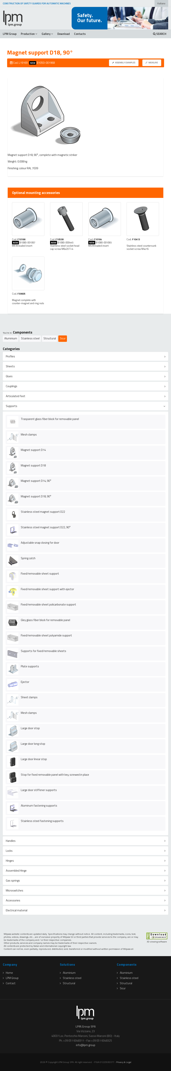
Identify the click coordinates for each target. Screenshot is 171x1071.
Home (8, 973)
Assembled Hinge (16, 870)
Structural (50, 338)
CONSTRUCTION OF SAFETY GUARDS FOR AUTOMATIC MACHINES (37, 3)
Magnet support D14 (33, 450)
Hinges (10, 860)
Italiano (161, 3)
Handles (11, 841)
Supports (11, 406)
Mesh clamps (29, 434)
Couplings (11, 386)
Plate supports (30, 666)
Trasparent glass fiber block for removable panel (50, 419)
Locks (9, 851)
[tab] (85, 356)
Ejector (25, 682)
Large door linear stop (34, 759)
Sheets (10, 366)
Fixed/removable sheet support (40, 573)
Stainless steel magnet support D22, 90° (46, 527)
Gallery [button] (47, 34)
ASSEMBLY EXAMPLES (123, 62)
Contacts (80, 34)
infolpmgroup (85, 1045)
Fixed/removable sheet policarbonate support (48, 604)
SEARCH (159, 34)
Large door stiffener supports (39, 790)
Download (63, 34)
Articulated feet (15, 396)
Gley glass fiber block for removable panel (45, 620)
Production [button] (29, 34)
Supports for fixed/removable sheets (43, 651)
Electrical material (16, 910)
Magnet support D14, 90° (36, 481)
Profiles (10, 356)
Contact (9, 983)
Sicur (63, 338)
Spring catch (28, 558)
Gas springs (13, 880)
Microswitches (14, 890)
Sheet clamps (29, 697)
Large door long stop (33, 744)
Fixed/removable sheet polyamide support (46, 635)
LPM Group (9, 34)
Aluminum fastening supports (39, 805)
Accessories (13, 900)
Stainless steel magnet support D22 (43, 512)
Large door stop (30, 728)
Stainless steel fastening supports (42, 821)
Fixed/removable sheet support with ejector (47, 589)
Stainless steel (30, 338)
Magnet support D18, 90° (36, 496)
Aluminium (10, 338)
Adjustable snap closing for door (40, 542)
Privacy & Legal (123, 1062)
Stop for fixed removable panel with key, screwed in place (55, 774)
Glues (9, 376)
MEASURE (152, 62)
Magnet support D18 (33, 465)
